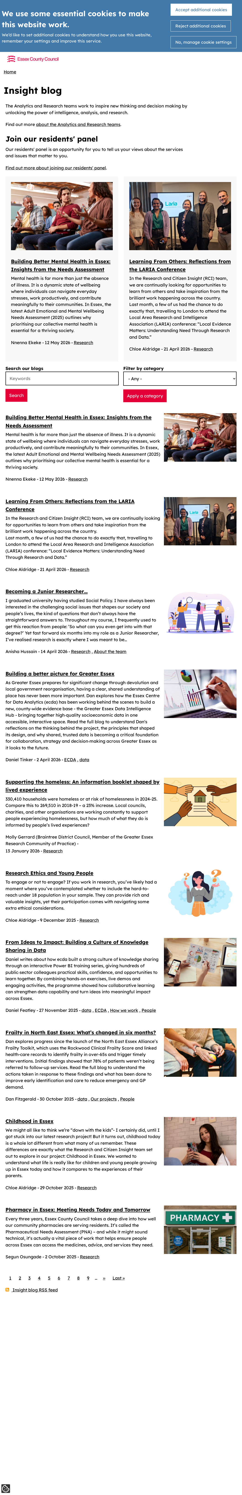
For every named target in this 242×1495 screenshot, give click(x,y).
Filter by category (143, 370)
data (84, 761)
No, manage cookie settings (203, 42)
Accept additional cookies (201, 9)
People (149, 1012)
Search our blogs (24, 370)
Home (10, 72)
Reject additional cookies (200, 26)
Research (83, 350)
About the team (110, 653)
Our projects (104, 1108)
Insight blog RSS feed (34, 1307)
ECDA (70, 761)
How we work (124, 1012)
